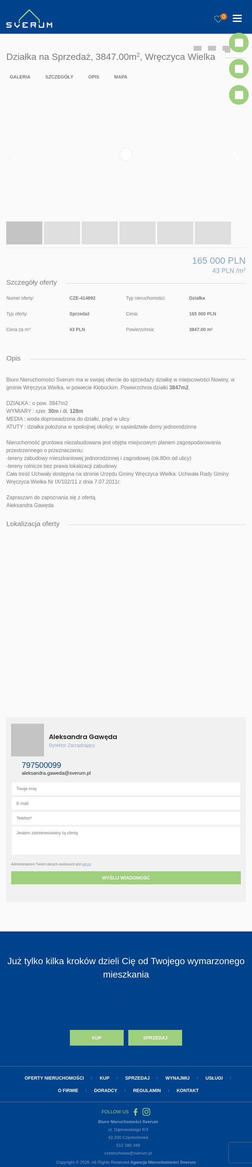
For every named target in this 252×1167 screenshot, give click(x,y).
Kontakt (188, 1090)
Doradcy (105, 1090)
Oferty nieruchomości (54, 1078)
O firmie (68, 1090)
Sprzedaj (155, 1037)
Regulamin (147, 1090)
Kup (97, 1037)
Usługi (214, 1078)
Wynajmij (177, 1078)
